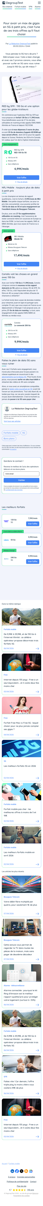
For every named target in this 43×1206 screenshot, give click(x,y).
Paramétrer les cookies (21, 1196)
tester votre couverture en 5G (21, 389)
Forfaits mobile (11, 432)
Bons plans (9, 438)
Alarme (37, 7)
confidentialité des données (14, 490)
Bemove (35, 1193)
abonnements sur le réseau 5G (14, 377)
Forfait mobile (20, 7)
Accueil (4, 1163)
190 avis (30, 1190)
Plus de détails (22, 182)
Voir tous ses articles (12, 421)
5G (23, 432)
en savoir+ (13, 449)
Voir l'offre (32, 523)
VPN (30, 7)
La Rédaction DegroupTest (19, 44)
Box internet (7, 7)
